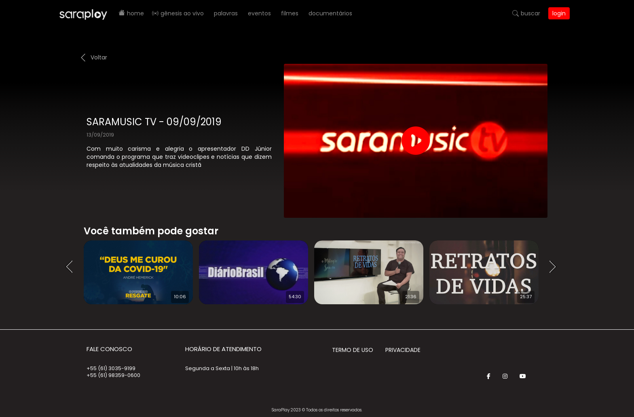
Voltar (99, 57)
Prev (71, 267)
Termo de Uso (352, 350)
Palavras (226, 13)
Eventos (259, 13)
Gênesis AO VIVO (182, 13)
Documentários (330, 13)
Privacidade (403, 350)
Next (555, 267)
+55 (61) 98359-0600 (113, 375)
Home (135, 13)
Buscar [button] (530, 13)
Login (559, 13)
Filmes (289, 13)
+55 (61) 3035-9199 (111, 368)
